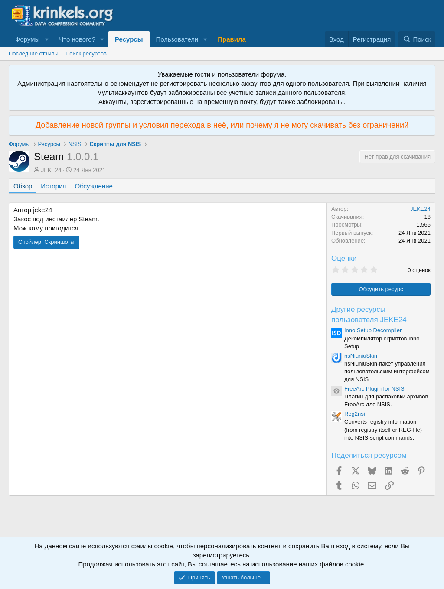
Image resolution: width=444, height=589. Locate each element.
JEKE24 (51, 170)
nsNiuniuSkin (360, 356)
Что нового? (77, 39)
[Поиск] (416, 39)
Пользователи (177, 39)
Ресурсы (129, 39)
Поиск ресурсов (86, 53)
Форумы (27, 39)
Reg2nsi (354, 414)
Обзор (22, 186)
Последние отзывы (34, 53)
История (53, 186)
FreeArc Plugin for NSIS (374, 388)
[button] (46, 39)
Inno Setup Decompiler (373, 330)
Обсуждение (94, 186)
